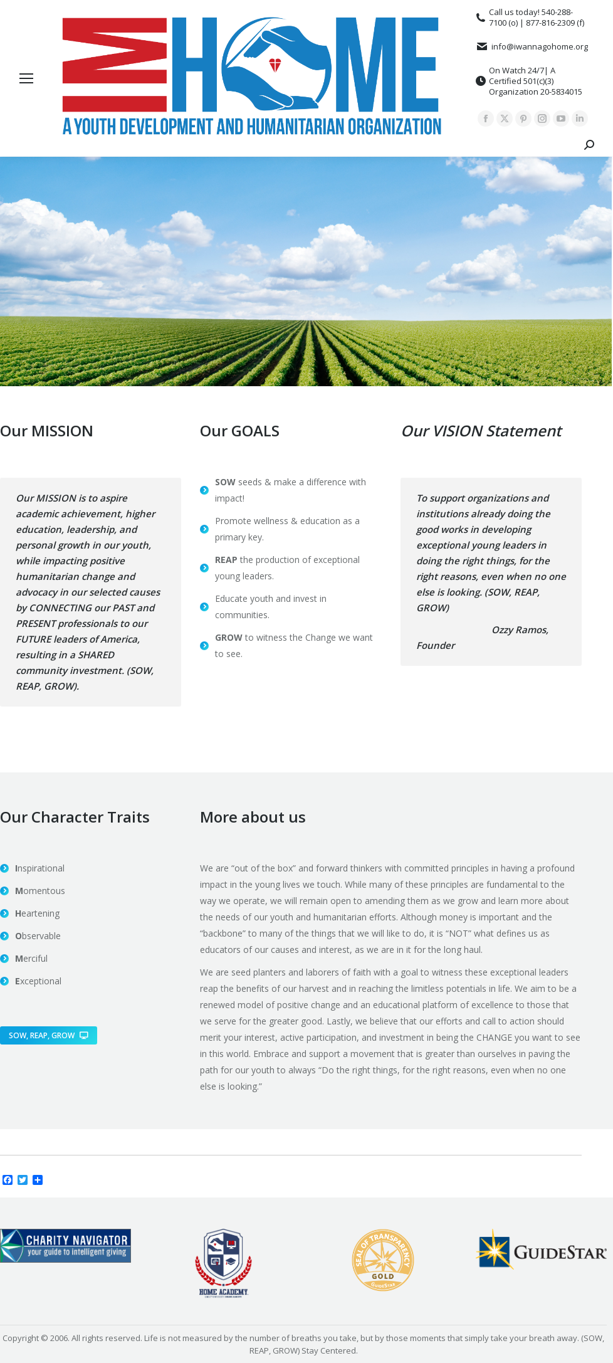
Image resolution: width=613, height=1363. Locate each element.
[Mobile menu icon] (26, 78)
